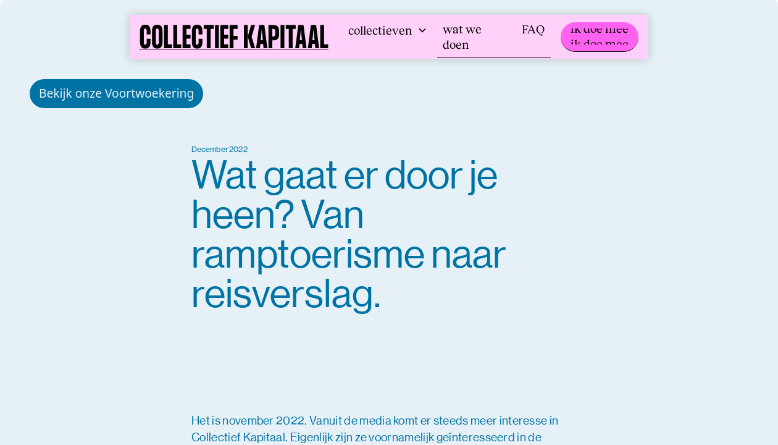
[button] (387, 30)
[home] (234, 37)
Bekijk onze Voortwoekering (116, 93)
